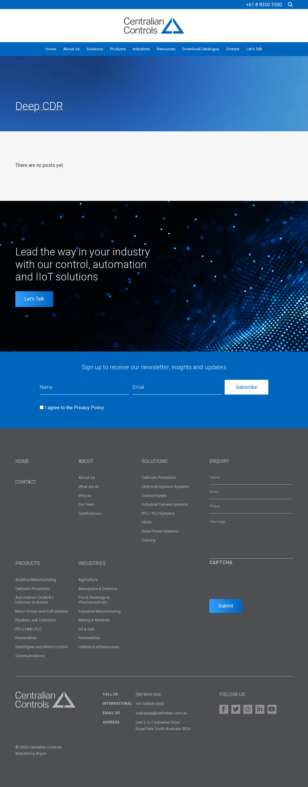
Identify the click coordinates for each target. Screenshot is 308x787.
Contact (232, 49)
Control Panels (154, 495)
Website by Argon (31, 753)
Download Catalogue (200, 49)
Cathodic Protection (159, 477)
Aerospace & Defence (98, 588)
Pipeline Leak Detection (35, 620)
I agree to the (74, 408)
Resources (166, 49)
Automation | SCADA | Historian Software (34, 599)
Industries (141, 49)
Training (149, 540)
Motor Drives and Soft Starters (41, 611)
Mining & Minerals (94, 620)
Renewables (26, 638)
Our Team (87, 504)
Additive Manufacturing (35, 579)
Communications (30, 656)
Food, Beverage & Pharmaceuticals (94, 599)
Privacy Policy (89, 408)
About (86, 461)
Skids (147, 522)
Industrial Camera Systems (165, 504)
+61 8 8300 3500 (264, 5)
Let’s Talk (254, 49)
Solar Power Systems (160, 531)
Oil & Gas (86, 629)
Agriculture (88, 579)
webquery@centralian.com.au (161, 713)
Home (51, 49)
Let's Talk (34, 299)
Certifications (90, 513)
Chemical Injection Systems (165, 486)
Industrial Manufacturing (100, 611)
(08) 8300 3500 (148, 694)
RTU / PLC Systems (158, 513)
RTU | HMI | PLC (28, 629)
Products (118, 49)
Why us (85, 495)
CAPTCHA (221, 562)
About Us (71, 49)
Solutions (95, 49)
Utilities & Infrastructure (99, 647)
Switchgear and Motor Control (41, 647)
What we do (89, 486)
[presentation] (255, 580)
